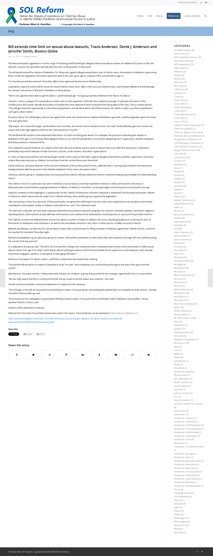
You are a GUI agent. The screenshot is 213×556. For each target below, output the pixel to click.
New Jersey (179, 292)
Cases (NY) (179, 117)
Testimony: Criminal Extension (189, 446)
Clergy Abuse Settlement (186, 139)
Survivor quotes (182, 400)
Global (177, 189)
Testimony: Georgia (184, 453)
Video (177, 507)
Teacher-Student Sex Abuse (188, 403)
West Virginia (180, 521)
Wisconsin (179, 525)
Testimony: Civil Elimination (187, 425)
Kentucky (178, 246)
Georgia (178, 185)
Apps (176, 346)
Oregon (178, 328)
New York (178, 300)
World (177, 528)
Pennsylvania (181, 332)
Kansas (178, 242)
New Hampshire (182, 289)
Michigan (178, 264)
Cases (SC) (179, 121)
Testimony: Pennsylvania (186, 471)
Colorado (178, 153)
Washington (180, 518)
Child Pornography (183, 128)
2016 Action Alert (182, 60)
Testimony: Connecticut (185, 435)
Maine (177, 253)
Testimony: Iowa (182, 457)
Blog (11, 31)
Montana (178, 278)
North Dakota (180, 314)
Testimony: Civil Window (186, 432)
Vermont (178, 503)
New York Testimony (184, 303)
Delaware (179, 164)
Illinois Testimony (182, 214)
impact (177, 357)
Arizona (178, 78)
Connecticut (180, 157)
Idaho (177, 207)
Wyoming (178, 532)
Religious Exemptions (184, 339)
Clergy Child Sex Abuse (185, 150)
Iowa (176, 228)
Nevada (178, 285)
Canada (178, 92)
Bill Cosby (179, 85)
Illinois (177, 210)
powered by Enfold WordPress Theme (52, 552)
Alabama (178, 71)
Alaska (177, 75)
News (177, 307)
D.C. (176, 396)
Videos (177, 510)
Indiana (178, 217)
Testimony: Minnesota (185, 464)
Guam (177, 192)
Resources (179, 342)
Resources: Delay (183, 371)
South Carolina (181, 382)
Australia (178, 225)
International (180, 221)
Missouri (178, 271)
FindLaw (178, 178)
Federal (178, 175)
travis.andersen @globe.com (124, 313)
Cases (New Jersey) (183, 114)
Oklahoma (179, 325)
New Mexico (180, 296)
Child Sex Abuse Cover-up (187, 132)
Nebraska (179, 282)
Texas (177, 489)
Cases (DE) (179, 103)
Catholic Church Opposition (187, 125)
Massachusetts (30, 56)
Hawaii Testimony (183, 200)
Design (177, 171)
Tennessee (179, 410)
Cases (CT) (179, 100)
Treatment (179, 367)
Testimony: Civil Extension (187, 428)
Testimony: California (184, 421)
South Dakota (181, 385)
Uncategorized (181, 493)
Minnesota (179, 267)
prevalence (179, 360)
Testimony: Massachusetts (187, 460)
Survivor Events (182, 393)
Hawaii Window (181, 203)
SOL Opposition (182, 378)
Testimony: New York (184, 468)
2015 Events (180, 53)
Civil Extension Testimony (186, 146)
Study (177, 364)
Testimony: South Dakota (186, 478)
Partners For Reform (187, 2)
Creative (178, 160)
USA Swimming (181, 496)
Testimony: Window (184, 482)
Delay (177, 167)
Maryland (179, 257)
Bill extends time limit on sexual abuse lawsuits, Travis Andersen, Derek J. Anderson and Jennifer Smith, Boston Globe (82, 48)
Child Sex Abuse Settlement (188, 135)
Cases (177, 96)
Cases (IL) (178, 110)
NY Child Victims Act (183, 317)
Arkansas (179, 82)
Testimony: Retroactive (185, 475)
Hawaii (177, 196)
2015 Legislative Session (186, 57)
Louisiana (179, 250)
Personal (178, 335)
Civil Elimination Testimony (187, 142)
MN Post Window (182, 275)
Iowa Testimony (182, 232)
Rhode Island (180, 375)
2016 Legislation (182, 64)
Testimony (179, 414)
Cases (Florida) (181, 107)
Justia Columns (181, 239)
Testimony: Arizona (183, 418)
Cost (176, 350)
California (179, 89)
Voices (177, 514)
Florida (177, 182)
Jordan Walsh (180, 235)
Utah (176, 500)
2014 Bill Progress (183, 50)
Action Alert (179, 67)
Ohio (176, 321)
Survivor (178, 389)
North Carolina (181, 310)
